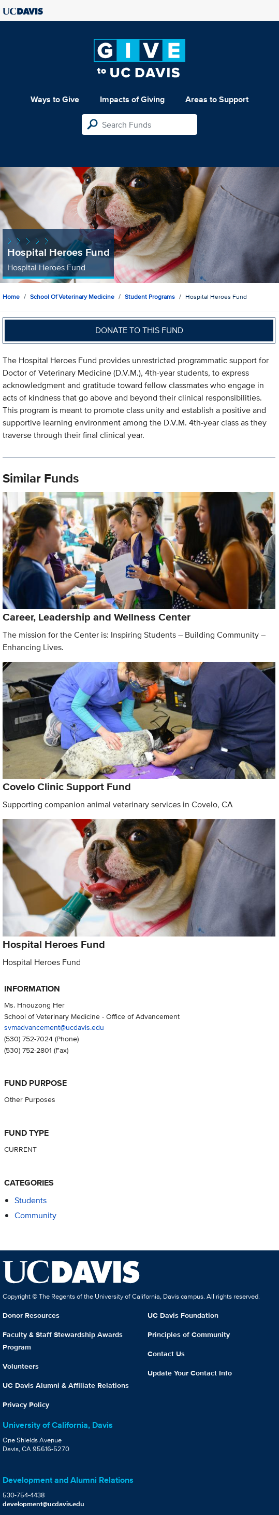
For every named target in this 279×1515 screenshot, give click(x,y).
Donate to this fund (139, 330)
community (35, 1215)
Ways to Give (55, 99)
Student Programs (150, 296)
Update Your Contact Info (190, 1373)
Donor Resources (31, 1315)
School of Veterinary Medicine (72, 296)
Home (11, 296)
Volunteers (21, 1366)
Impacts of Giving (132, 99)
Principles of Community (189, 1334)
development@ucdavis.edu (43, 1504)
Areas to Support (216, 99)
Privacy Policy (26, 1404)
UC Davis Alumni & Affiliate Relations (66, 1385)
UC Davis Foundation (183, 1315)
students (30, 1200)
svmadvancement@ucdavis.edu (54, 1027)
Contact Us (166, 1353)
